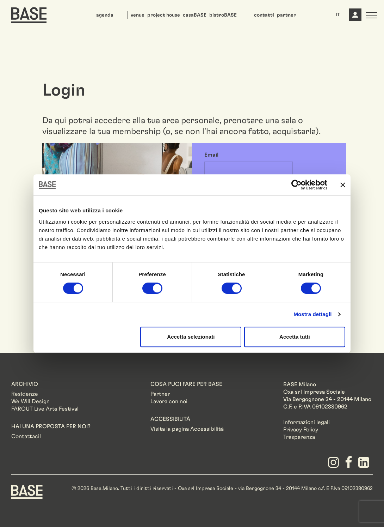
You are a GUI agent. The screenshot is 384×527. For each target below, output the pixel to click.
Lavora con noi (168, 401)
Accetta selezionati (191, 337)
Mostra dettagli (312, 314)
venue (137, 15)
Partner (160, 394)
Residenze (24, 394)
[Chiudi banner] (342, 184)
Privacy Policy (300, 429)
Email (211, 155)
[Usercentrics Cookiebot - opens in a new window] (296, 185)
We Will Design (30, 401)
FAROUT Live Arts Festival (45, 409)
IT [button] (338, 14)
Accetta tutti (294, 337)
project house (163, 15)
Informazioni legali (306, 422)
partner (286, 15)
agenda (104, 15)
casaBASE (194, 15)
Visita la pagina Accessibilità (187, 429)
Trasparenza (299, 437)
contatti (264, 15)
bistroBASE (223, 15)
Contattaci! (26, 436)
